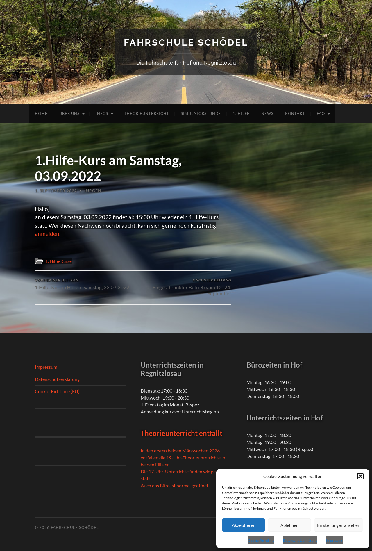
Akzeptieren (243, 525)
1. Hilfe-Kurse (58, 261)
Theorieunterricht (146, 113)
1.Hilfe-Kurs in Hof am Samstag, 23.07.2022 (82, 284)
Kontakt (295, 113)
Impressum (334, 540)
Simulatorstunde (201, 113)
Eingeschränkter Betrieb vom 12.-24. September (183, 287)
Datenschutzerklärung (300, 540)
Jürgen (92, 190)
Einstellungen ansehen (338, 525)
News (267, 113)
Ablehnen (289, 525)
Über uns (69, 113)
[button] (360, 476)
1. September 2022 (56, 190)
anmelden (47, 233)
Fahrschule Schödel (186, 42)
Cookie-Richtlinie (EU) (57, 391)
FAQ (321, 113)
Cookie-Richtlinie (261, 540)
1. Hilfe (241, 113)
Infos (102, 113)
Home (41, 113)
